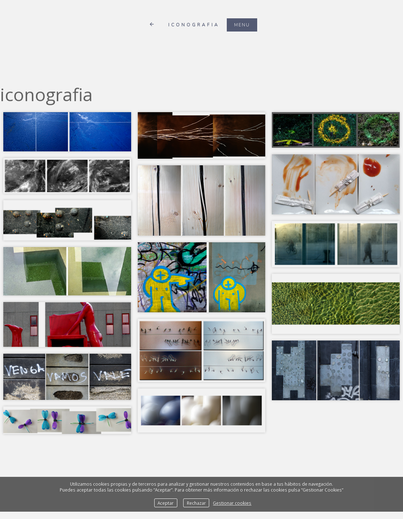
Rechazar (196, 503)
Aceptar (166, 503)
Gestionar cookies (232, 503)
